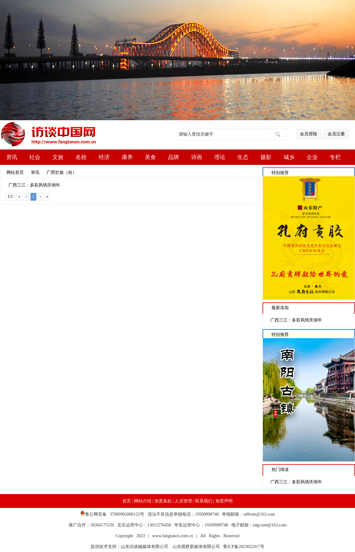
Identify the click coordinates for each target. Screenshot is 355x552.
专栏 (335, 157)
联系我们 (203, 501)
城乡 (289, 157)
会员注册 (336, 134)
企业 (312, 157)
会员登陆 (308, 134)
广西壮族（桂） (62, 172)
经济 (104, 157)
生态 (242, 157)
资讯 (11, 157)
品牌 (173, 157)
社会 (34, 157)
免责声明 (224, 501)
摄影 (265, 157)
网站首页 (15, 172)
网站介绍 (142, 501)
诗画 (196, 157)
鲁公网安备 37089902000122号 (114, 514)
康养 (127, 157)
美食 (150, 157)
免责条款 (163, 501)
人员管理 (183, 501)
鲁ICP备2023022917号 (242, 546)
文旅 (57, 157)
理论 (219, 157)
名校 (81, 157)
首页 (126, 501)
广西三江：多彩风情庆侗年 (34, 185)
